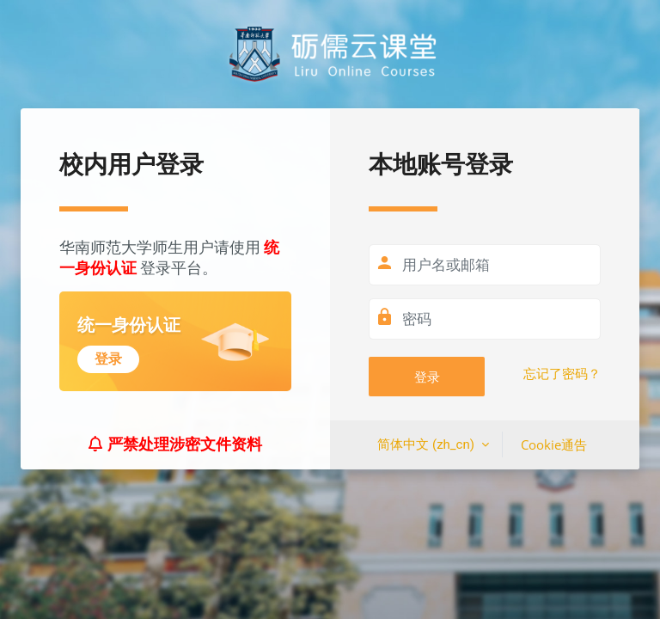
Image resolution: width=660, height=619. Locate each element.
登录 (427, 376)
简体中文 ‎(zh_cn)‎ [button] (427, 444)
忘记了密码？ (562, 374)
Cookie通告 (554, 444)
